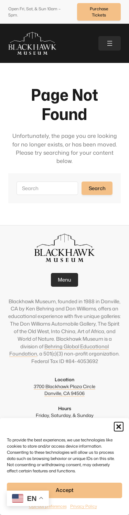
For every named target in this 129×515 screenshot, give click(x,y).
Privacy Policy (83, 506)
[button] (118, 426)
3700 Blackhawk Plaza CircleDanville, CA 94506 (64, 389)
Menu (64, 279)
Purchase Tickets (99, 12)
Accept (65, 490)
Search (97, 188)
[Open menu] (109, 43)
